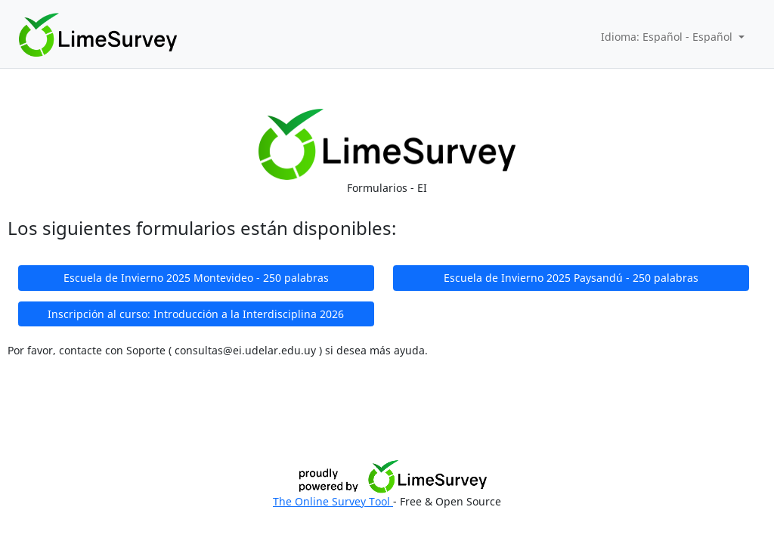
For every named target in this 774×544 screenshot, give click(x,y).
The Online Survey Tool (333, 501)
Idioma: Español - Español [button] (668, 36)
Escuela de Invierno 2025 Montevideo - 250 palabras (196, 277)
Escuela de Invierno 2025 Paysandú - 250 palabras (571, 277)
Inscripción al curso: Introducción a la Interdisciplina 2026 (196, 314)
